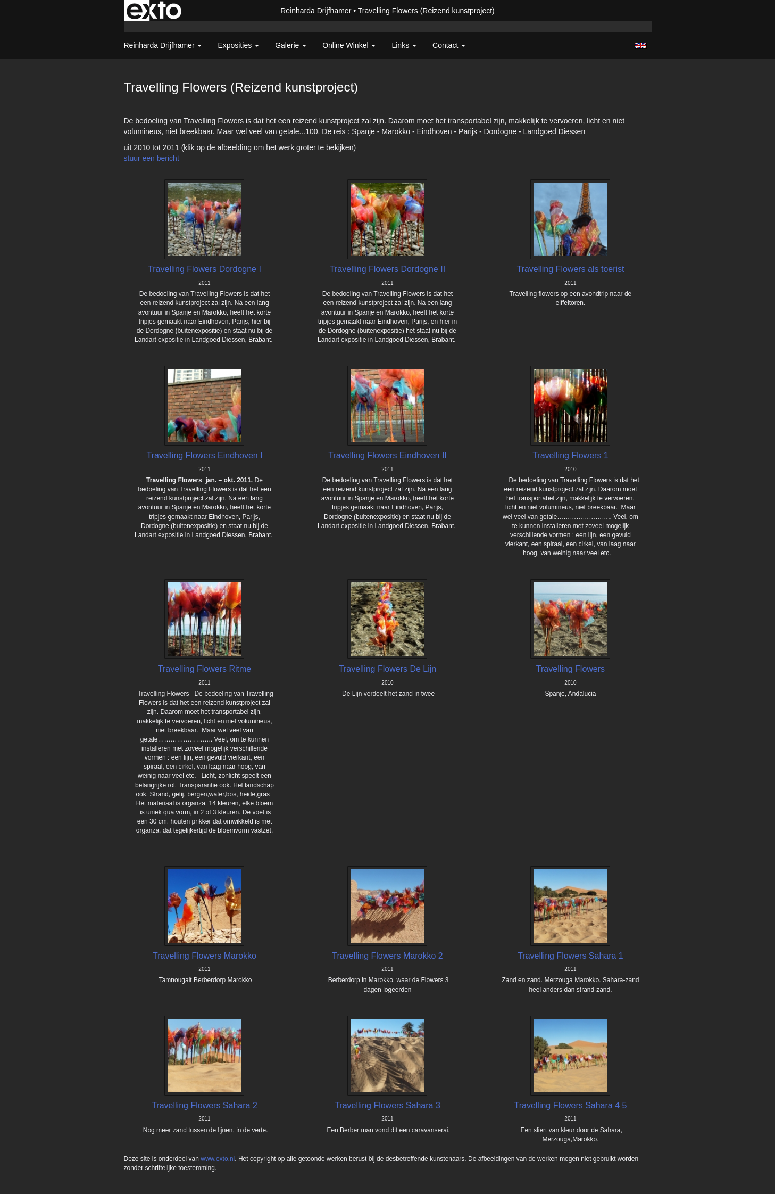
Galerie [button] (290, 45)
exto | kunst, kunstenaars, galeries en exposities (154, 10)
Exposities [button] (238, 45)
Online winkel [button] (349, 45)
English (641, 46)
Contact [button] (448, 45)
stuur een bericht (151, 158)
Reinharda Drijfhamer (315, 10)
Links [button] (403, 45)
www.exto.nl (218, 1159)
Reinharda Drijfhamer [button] (163, 45)
